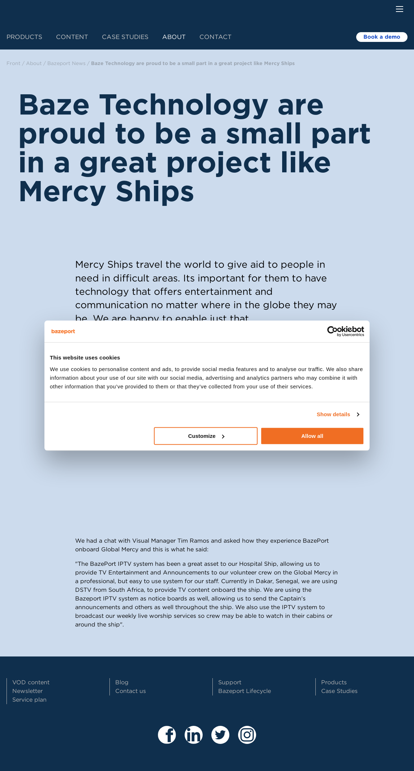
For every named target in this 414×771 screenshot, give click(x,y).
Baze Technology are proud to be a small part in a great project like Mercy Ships (193, 63)
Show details (333, 414)
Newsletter (27, 691)
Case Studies (125, 36)
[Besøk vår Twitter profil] (220, 740)
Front (14, 63)
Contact (215, 36)
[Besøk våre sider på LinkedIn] (193, 740)
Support (229, 682)
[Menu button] (399, 9)
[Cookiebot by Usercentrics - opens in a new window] (332, 331)
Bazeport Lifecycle (244, 691)
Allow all (312, 436)
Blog (122, 682)
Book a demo (381, 37)
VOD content (30, 682)
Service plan (29, 699)
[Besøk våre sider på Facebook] (167, 740)
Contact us (130, 691)
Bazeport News (66, 63)
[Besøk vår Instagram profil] (247, 740)
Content (72, 36)
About (174, 36)
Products (24, 36)
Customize (206, 436)
